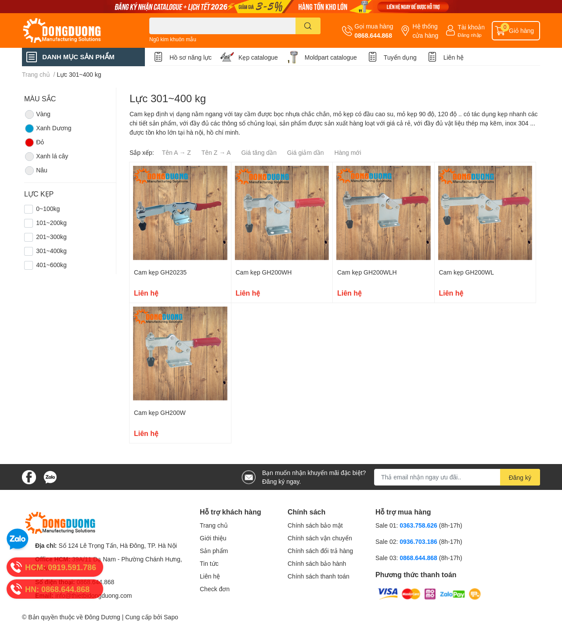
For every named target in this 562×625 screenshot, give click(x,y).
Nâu (35, 170)
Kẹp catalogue (258, 57)
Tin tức (209, 563)
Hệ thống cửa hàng (425, 30)
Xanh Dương (47, 128)
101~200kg (51, 222)
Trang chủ (214, 525)
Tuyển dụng (400, 57)
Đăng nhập (470, 35)
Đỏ (34, 142)
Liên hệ (453, 57)
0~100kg (48, 208)
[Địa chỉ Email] (457, 477)
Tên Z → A (216, 152)
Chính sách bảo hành (317, 563)
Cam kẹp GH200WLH (367, 272)
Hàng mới (347, 152)
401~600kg (51, 264)
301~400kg (51, 250)
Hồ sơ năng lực (190, 57)
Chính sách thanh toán (318, 576)
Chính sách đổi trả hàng (320, 550)
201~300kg (51, 236)
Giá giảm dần (305, 152)
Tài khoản (471, 27)
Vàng (37, 114)
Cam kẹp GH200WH (264, 272)
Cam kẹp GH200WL (466, 272)
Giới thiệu (213, 538)
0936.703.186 (419, 541)
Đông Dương (102, 617)
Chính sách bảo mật (315, 525)
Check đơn (215, 589)
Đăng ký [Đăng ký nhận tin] (520, 477)
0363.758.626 (419, 525)
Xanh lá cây (46, 156)
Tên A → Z (176, 152)
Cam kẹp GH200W (160, 412)
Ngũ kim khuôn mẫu (172, 39)
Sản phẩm (214, 550)
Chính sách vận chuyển (320, 538)
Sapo (171, 617)
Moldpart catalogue (331, 57)
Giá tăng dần (259, 152)
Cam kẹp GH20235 (160, 272)
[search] (308, 26)
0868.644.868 (373, 35)
